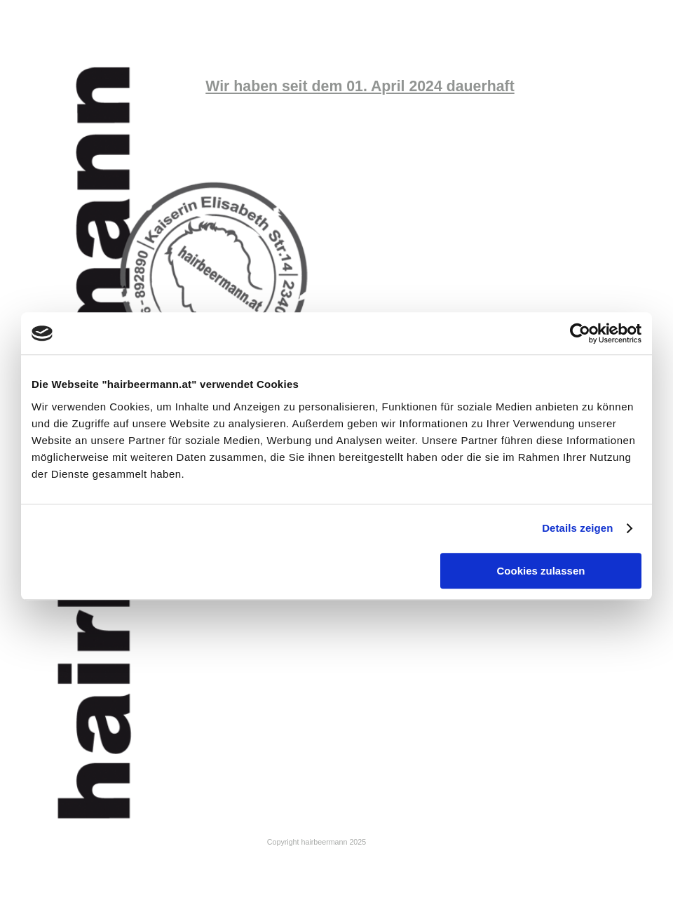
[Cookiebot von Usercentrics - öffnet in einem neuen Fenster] (580, 333)
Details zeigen (577, 528)
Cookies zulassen (541, 571)
